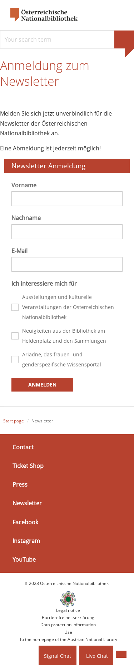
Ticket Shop (28, 466)
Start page (13, 421)
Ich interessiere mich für (44, 283)
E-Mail (19, 251)
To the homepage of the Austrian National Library (68, 639)
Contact (23, 447)
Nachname (26, 218)
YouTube (24, 559)
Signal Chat (57, 655)
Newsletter (27, 503)
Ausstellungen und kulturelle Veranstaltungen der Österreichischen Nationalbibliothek (68, 307)
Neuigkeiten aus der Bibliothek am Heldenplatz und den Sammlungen (64, 335)
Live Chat (97, 655)
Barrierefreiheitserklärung (68, 617)
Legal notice (68, 610)
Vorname (23, 185)
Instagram (26, 541)
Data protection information (68, 625)
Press (20, 484)
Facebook (25, 522)
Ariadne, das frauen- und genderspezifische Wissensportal (61, 359)
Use (68, 632)
